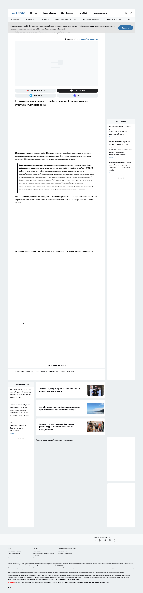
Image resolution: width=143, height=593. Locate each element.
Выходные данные (38, 558)
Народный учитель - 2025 (92, 19)
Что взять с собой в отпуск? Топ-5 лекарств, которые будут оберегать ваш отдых (56, 372)
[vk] (18, 323)
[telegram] (25, 323)
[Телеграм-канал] (35, 96)
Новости (33, 13)
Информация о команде (14, 551)
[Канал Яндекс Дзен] (77, 91)
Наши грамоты (37, 551)
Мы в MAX (83, 13)
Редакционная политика (65, 553)
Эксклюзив (15, 19)
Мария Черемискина (89, 39)
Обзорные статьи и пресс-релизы (67, 548)
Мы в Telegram (67, 13)
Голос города (44, 19)
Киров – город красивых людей (66, 19)
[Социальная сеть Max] (77, 96)
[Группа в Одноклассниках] (99, 540)
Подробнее (60, 565)
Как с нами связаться (14, 553)
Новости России (49, 13)
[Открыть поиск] (126, 13)
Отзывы (35, 548)
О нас (9, 548)
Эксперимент (29, 19)
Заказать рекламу (100, 13)
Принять (125, 28)
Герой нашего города (114, 19)
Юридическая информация (15, 558)
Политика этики (62, 551)
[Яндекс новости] (35, 91)
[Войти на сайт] (131, 13)
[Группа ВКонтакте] (94, 540)
